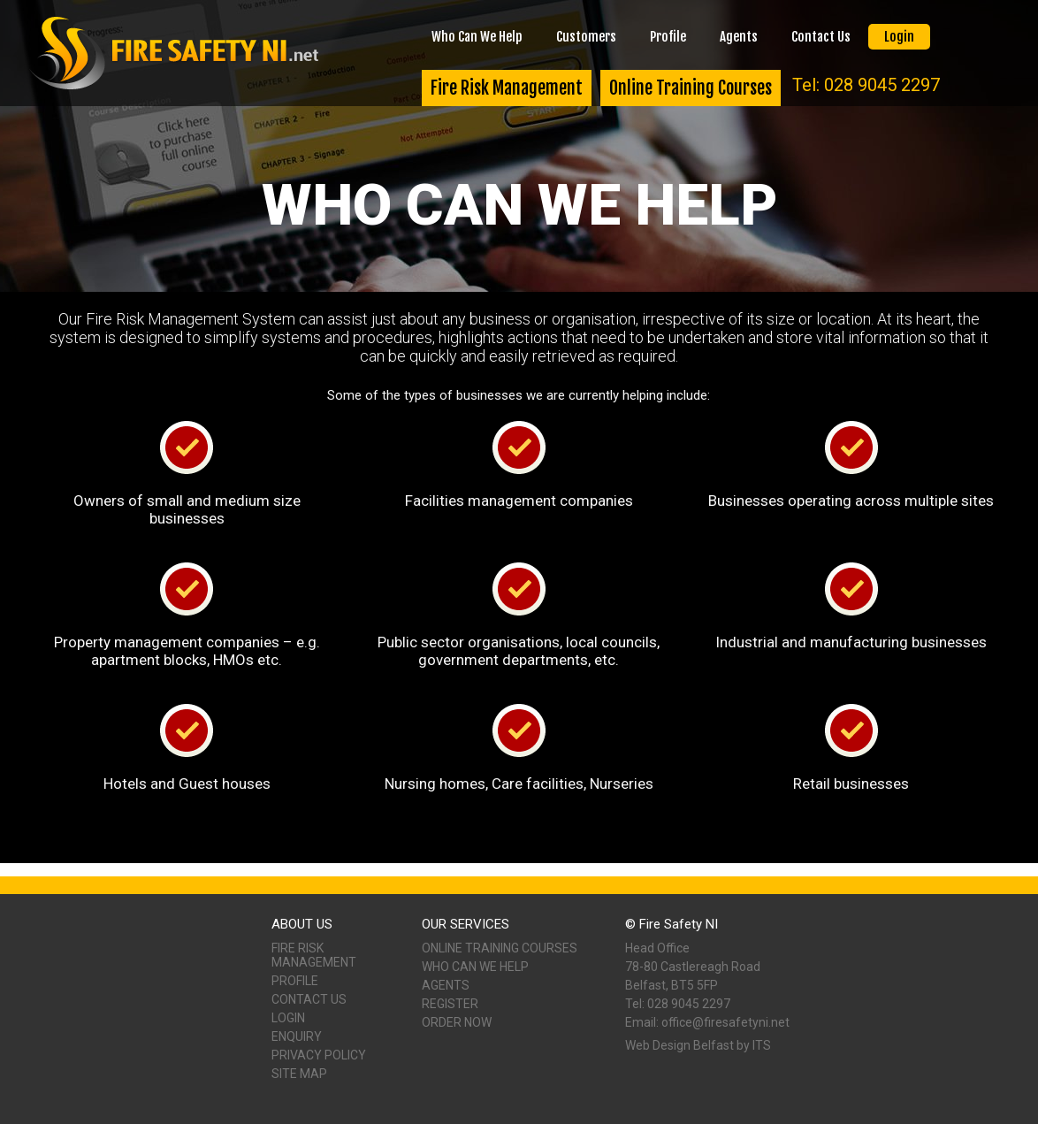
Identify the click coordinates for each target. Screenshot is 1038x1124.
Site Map (299, 1074)
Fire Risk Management (507, 88)
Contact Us (821, 36)
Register (450, 1004)
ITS (761, 1045)
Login (899, 36)
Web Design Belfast (679, 1045)
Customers (586, 36)
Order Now (457, 1022)
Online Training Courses (690, 88)
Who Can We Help (477, 36)
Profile (668, 36)
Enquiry (296, 1036)
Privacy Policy (318, 1055)
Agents (739, 36)
